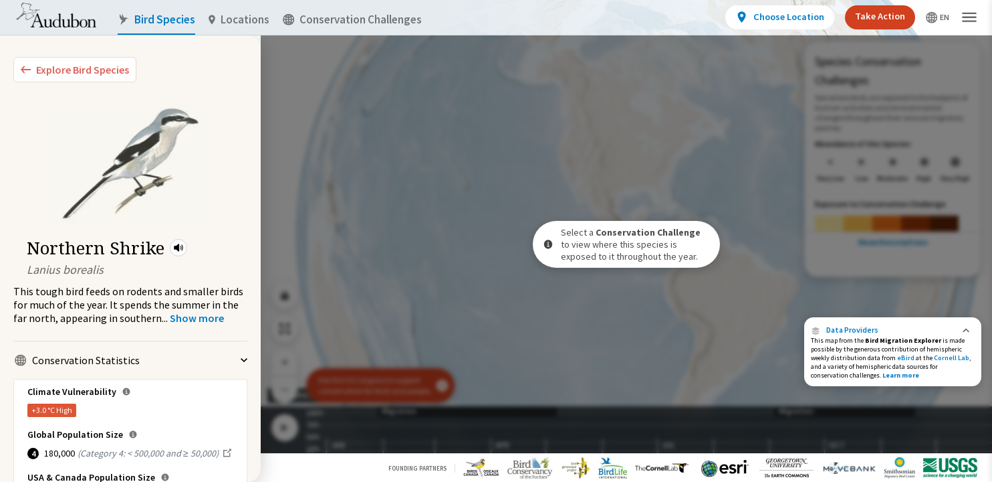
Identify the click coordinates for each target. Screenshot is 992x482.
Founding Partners (417, 468)
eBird (905, 357)
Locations (239, 20)
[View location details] (779, 17)
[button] (178, 247)
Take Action (880, 16)
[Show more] (197, 318)
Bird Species (156, 20)
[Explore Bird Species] (74, 69)
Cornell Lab (951, 357)
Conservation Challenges (352, 20)
